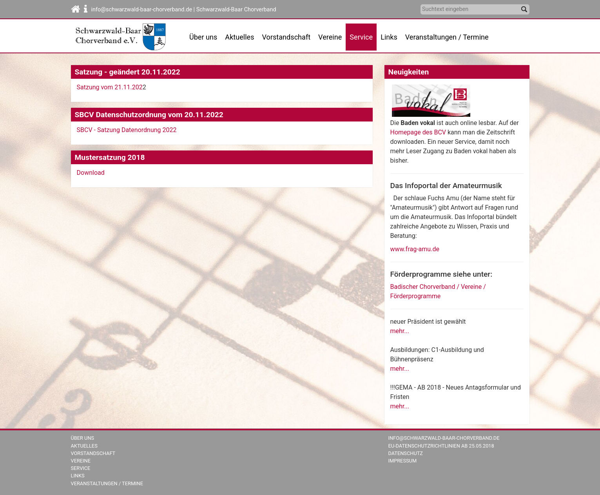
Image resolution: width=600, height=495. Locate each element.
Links (389, 37)
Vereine (330, 37)
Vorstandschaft (286, 37)
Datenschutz (405, 453)
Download (91, 172)
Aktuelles (84, 446)
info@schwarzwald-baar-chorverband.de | (143, 9)
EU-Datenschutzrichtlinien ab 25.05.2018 (441, 446)
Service (81, 468)
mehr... (399, 331)
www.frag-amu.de (414, 249)
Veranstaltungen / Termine (447, 37)
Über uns (203, 37)
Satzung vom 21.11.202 (110, 87)
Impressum (402, 461)
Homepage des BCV (418, 132)
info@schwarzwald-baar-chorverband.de (444, 438)
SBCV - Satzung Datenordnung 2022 (127, 130)
